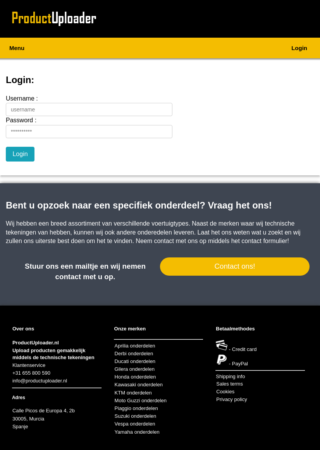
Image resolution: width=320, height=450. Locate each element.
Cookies (225, 391)
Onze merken (130, 329)
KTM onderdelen (133, 393)
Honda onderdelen (135, 377)
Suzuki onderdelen (136, 416)
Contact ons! (234, 266)
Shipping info (230, 376)
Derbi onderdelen (134, 353)
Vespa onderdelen (135, 424)
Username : (22, 98)
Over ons (23, 329)
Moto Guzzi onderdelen (141, 400)
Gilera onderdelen (135, 369)
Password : (21, 120)
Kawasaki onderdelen (139, 384)
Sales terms (229, 384)
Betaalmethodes (235, 329)
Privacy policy (231, 399)
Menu (16, 48)
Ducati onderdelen (135, 361)
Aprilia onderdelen (135, 346)
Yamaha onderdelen (137, 432)
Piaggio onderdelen (136, 408)
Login (299, 48)
